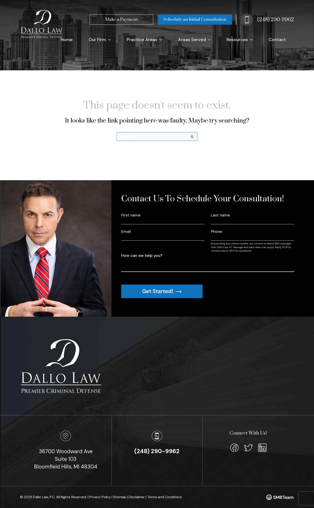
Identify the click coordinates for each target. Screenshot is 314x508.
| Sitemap (119, 497)
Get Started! (161, 291)
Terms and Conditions (165, 497)
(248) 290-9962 (275, 19)
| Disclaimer (136, 497)
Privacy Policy (100, 497)
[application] (141, 39)
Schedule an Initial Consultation (194, 19)
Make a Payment (121, 19)
